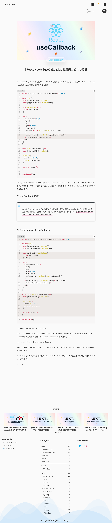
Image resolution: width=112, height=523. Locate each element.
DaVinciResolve (56, 455)
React (57, 513)
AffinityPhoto (56, 452)
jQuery (57, 497)
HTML (57, 485)
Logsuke (68, 521)
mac (56, 461)
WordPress (57, 516)
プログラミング (56, 491)
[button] (55, 432)
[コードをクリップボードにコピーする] (94, 91)
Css (57, 482)
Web (56, 476)
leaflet (57, 503)
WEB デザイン (56, 479)
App (56, 449)
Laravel (57, 500)
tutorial (57, 488)
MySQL (57, 506)
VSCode (56, 464)
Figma (56, 458)
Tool (56, 468)
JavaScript (57, 494)
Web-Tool (56, 471)
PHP (57, 509)
